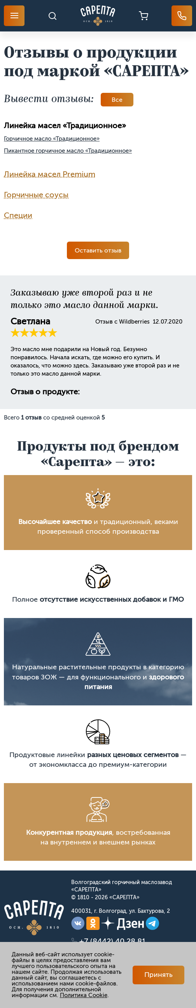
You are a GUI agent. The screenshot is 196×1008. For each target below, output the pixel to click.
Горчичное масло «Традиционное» (52, 138)
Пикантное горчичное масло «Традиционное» (68, 150)
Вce (117, 99)
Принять (158, 974)
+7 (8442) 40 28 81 (112, 941)
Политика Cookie (83, 995)
